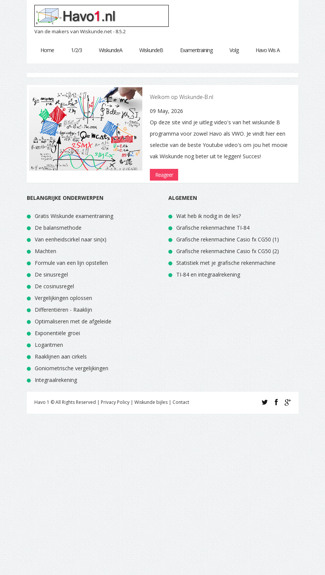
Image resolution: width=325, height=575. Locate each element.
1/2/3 (76, 50)
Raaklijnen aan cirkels (61, 356)
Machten (45, 251)
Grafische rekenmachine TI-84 (213, 227)
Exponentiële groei (57, 333)
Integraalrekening (56, 379)
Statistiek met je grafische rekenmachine (226, 262)
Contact (181, 402)
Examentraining (196, 50)
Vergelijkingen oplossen (63, 297)
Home (47, 50)
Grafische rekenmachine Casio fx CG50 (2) (227, 251)
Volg (234, 50)
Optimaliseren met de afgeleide (73, 321)
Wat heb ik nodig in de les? (208, 215)
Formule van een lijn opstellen (71, 262)
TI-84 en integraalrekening (208, 274)
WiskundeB (151, 50)
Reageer (164, 174)
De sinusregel (51, 274)
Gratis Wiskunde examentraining (74, 215)
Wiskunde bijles (151, 402)
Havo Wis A (268, 50)
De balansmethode (58, 227)
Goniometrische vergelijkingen (71, 368)
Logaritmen (49, 344)
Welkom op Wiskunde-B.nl (181, 96)
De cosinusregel (54, 286)
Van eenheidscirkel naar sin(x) (70, 239)
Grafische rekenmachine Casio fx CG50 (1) (227, 239)
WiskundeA (110, 50)
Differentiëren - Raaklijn (63, 309)
